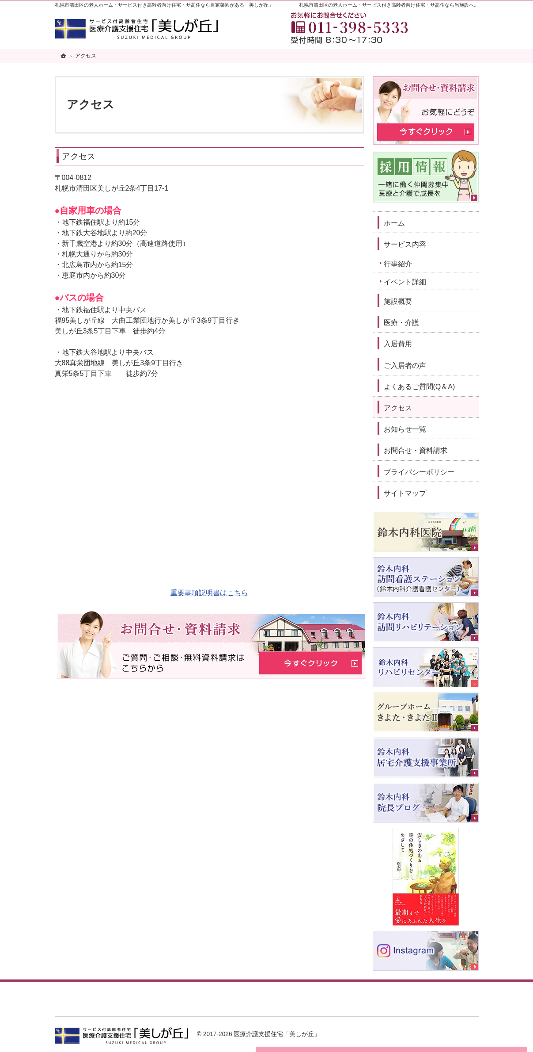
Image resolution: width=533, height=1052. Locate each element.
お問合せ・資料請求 (415, 450)
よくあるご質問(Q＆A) (419, 386)
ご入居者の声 (405, 365)
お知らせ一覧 (405, 429)
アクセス (78, 156)
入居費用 (398, 344)
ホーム (394, 223)
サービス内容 (405, 244)
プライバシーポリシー (419, 472)
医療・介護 (401, 322)
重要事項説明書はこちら (209, 593)
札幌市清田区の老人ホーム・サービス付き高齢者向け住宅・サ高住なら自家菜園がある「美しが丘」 (164, 5)
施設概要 (398, 301)
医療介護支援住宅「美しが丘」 (277, 1034)
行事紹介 (398, 264)
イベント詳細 (405, 282)
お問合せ (445, 26)
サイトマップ (405, 493)
